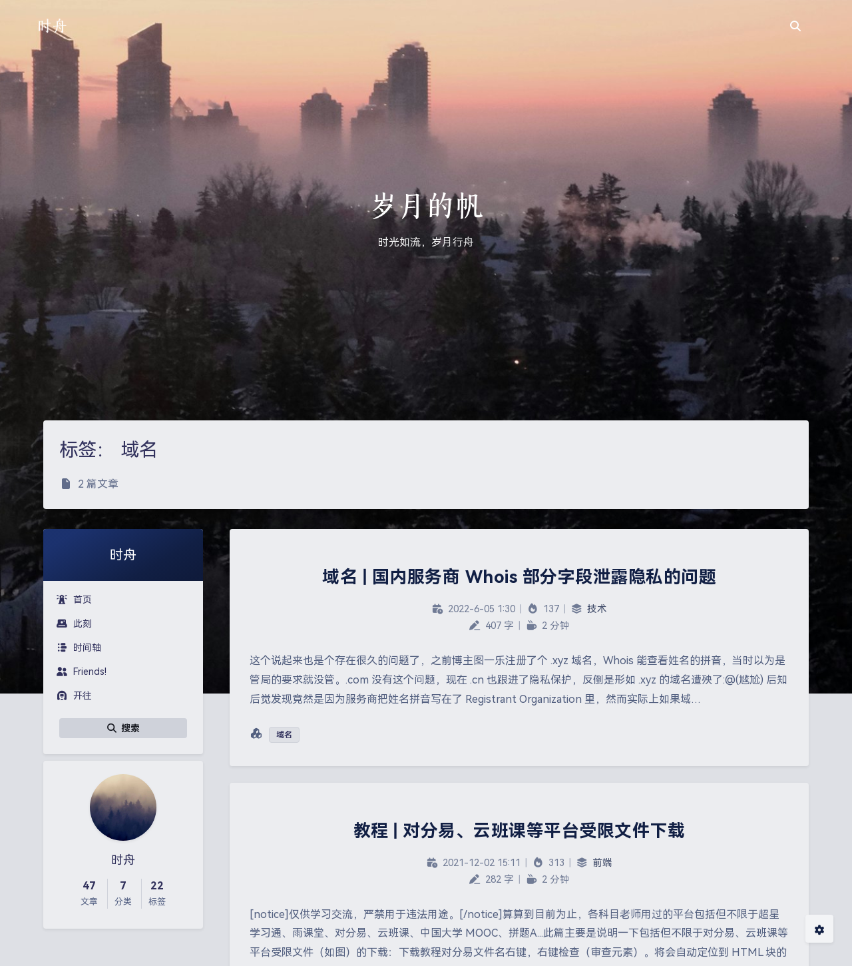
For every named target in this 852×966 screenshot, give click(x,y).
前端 (602, 863)
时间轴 (79, 647)
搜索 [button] (123, 728)
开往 (74, 695)
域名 (284, 734)
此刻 (74, 623)
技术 (597, 609)
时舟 (52, 25)
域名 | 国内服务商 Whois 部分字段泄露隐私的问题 (519, 577)
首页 (74, 599)
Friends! (81, 671)
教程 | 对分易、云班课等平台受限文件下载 (519, 831)
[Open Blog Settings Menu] (819, 929)
